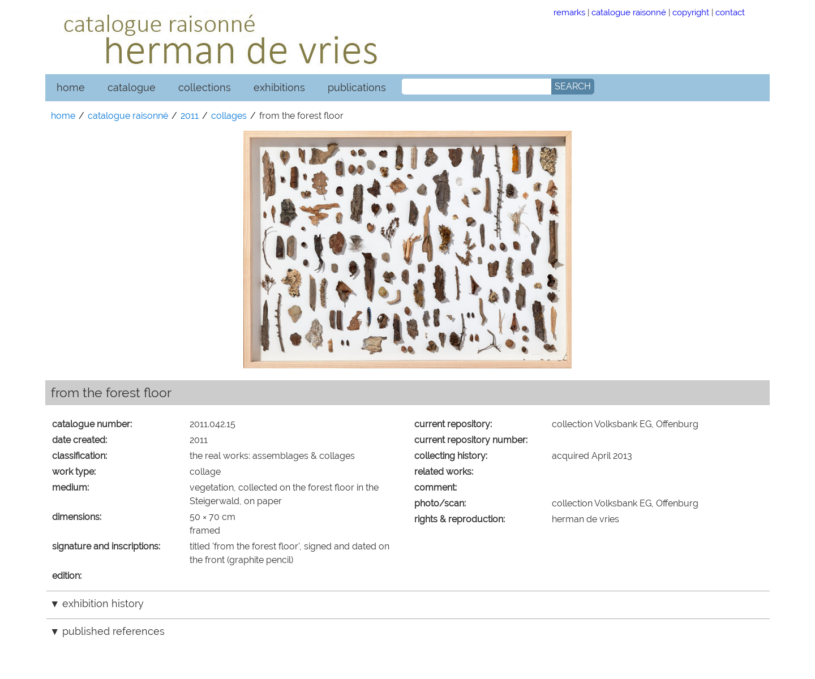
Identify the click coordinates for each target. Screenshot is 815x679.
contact (730, 12)
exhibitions (279, 87)
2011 (190, 115)
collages (229, 115)
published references (113, 631)
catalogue (132, 87)
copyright (690, 12)
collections (204, 87)
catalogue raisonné (628, 12)
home (71, 87)
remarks (569, 12)
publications (357, 87)
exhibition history (103, 603)
